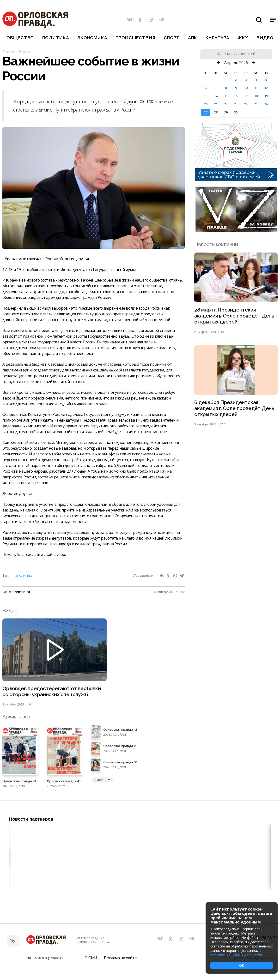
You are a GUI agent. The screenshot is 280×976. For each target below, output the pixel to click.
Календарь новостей (236, 54)
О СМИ (91, 958)
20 (205, 104)
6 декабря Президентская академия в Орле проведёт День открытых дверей (234, 408)
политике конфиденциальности (236, 955)
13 (205, 96)
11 (256, 88)
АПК (192, 37)
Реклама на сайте (120, 958)
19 (266, 96)
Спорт (172, 37)
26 (266, 104)
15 (226, 96)
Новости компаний (216, 244)
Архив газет (16, 717)
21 (216, 104)
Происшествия (135, 37)
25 (256, 104)
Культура (217, 37)
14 (216, 96)
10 (246, 88)
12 (266, 88)
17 (246, 96)
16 (235, 96)
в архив (102, 779)
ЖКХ (242, 37)
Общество (20, 37)
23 (235, 104)
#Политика (24, 575)
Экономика (92, 37)
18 (256, 96)
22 (226, 104)
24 (246, 104)
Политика (55, 37)
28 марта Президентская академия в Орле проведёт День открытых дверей (234, 316)
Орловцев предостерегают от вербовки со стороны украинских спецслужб (51, 691)
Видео (265, 37)
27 (205, 112)
